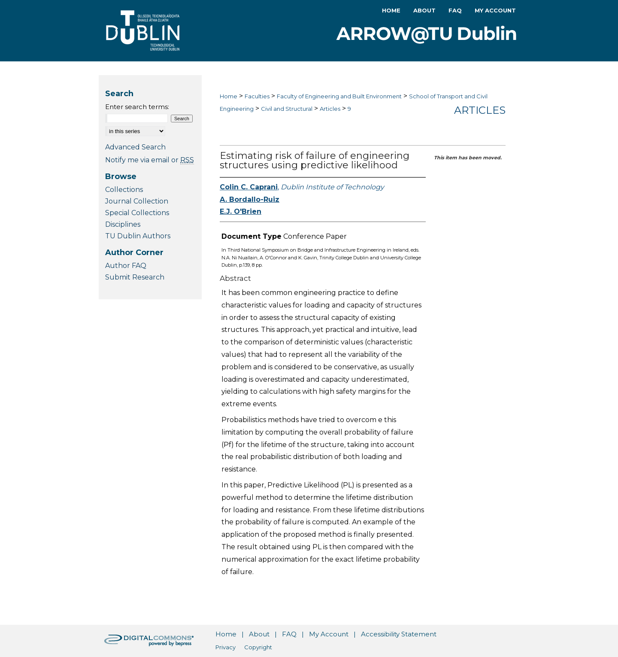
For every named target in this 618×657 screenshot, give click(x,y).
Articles (330, 108)
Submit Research (134, 277)
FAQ (289, 634)
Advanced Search (135, 147)
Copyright (258, 647)
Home (228, 96)
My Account (328, 634)
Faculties (257, 96)
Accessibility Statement (398, 634)
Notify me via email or (149, 160)
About (259, 634)
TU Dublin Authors (137, 236)
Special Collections (137, 213)
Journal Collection (136, 201)
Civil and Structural (286, 108)
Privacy (225, 647)
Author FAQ (125, 266)
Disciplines (122, 224)
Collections (124, 190)
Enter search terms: (137, 107)
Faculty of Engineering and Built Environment (339, 96)
